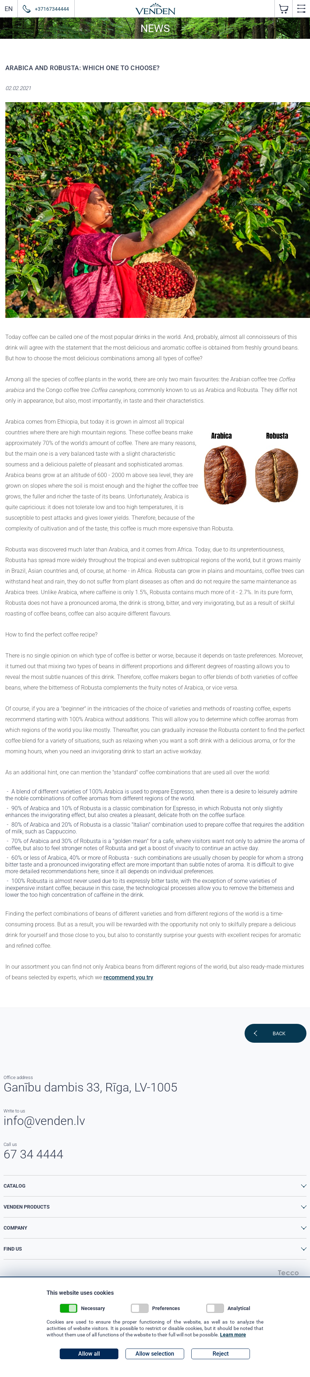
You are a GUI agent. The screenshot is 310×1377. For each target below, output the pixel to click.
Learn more (233, 1334)
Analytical (228, 1308)
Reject (221, 1353)
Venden (155, 9)
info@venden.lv (44, 1121)
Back (279, 1033)
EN (9, 8)
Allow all (89, 1353)
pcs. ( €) (283, 8)
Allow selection (154, 1353)
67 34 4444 (33, 1154)
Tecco (288, 1272)
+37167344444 (52, 8)
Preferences (155, 1308)
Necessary (82, 1308)
